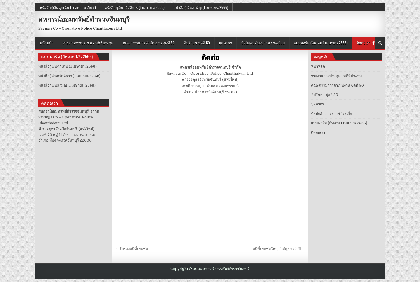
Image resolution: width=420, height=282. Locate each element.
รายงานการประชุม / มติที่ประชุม (88, 42)
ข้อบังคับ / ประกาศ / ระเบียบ (263, 42)
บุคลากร (225, 42)
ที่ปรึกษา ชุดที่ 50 (197, 42)
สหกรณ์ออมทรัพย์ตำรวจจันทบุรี (84, 18)
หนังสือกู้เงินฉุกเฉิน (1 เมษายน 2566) (68, 7)
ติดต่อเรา (364, 42)
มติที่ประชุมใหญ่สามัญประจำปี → (279, 249)
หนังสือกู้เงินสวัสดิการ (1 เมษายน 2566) (135, 7)
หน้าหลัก (47, 42)
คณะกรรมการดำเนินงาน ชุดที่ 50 (149, 42)
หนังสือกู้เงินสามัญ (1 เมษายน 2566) (200, 7)
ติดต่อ (210, 57)
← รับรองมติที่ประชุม (131, 249)
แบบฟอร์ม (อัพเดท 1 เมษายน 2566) (321, 42)
